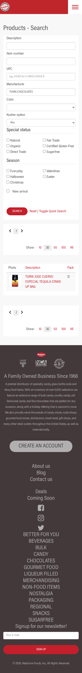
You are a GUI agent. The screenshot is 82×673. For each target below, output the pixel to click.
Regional (41, 607)
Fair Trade (53, 140)
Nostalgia (41, 594)
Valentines (53, 171)
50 (55, 247)
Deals (41, 492)
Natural (15, 140)
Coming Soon (41, 498)
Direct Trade (18, 152)
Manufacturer (15, 84)
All (71, 247)
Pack (70, 268)
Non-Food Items (41, 587)
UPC (9, 69)
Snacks (41, 613)
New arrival (20, 191)
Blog (41, 473)
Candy (41, 554)
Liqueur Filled (41, 574)
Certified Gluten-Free (60, 146)
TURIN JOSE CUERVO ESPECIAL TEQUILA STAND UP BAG (43, 282)
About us (41, 466)
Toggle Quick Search (52, 211)
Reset (33, 211)
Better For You (41, 535)
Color (10, 99)
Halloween (17, 177)
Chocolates (41, 561)
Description (14, 38)
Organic (15, 146)
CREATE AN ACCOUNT (41, 446)
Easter (51, 177)
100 (63, 247)
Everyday (16, 171)
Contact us (41, 479)
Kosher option (16, 115)
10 (40, 247)
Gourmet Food (41, 568)
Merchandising (41, 581)
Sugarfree (53, 152)
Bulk (41, 548)
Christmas (16, 182)
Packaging (41, 600)
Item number (15, 53)
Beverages (41, 541)
